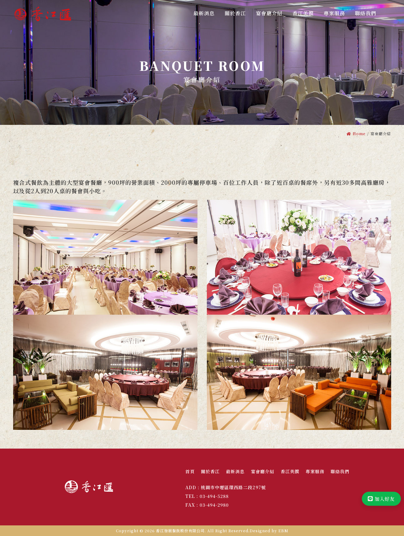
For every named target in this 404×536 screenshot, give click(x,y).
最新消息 (235, 471)
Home (356, 133)
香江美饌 (290, 471)
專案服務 (315, 471)
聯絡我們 (340, 471)
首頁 (190, 471)
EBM (283, 530)
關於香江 (210, 471)
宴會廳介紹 (262, 471)
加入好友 (380, 502)
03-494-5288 (214, 496)
